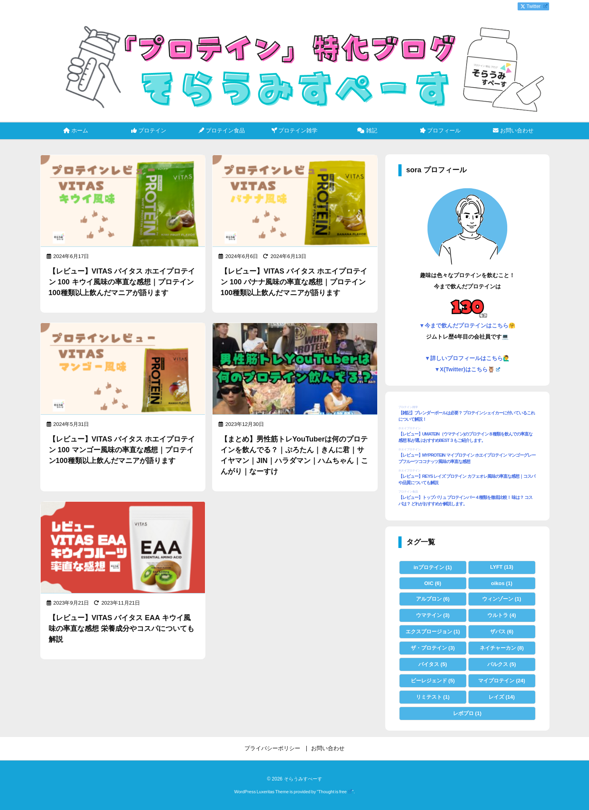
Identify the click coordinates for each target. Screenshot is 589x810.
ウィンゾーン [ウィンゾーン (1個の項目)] (501, 599)
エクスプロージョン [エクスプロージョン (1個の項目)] (433, 632)
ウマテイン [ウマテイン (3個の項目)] (433, 615)
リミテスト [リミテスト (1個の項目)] (433, 697)
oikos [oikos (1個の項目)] (501, 583)
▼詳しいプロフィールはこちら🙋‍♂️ (467, 358)
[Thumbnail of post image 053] (295, 201)
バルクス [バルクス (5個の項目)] (501, 664)
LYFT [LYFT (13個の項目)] (501, 567)
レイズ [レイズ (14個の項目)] (502, 697)
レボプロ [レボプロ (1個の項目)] (467, 713)
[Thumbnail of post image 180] (123, 369)
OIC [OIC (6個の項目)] (432, 583)
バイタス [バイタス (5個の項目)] (432, 664)
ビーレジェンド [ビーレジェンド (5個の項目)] (433, 681)
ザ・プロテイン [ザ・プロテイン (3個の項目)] (433, 648)
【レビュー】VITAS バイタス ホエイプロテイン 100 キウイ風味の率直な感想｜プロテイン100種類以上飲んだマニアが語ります (122, 282)
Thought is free (335, 791)
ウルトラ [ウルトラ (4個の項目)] (501, 615)
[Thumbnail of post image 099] (295, 369)
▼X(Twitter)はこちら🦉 (467, 369)
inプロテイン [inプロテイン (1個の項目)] (433, 567)
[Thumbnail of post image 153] (123, 201)
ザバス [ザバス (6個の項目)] (502, 632)
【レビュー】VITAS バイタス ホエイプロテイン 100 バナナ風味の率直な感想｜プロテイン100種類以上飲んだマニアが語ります (294, 282)
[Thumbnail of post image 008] (123, 548)
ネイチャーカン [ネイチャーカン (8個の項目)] (502, 648)
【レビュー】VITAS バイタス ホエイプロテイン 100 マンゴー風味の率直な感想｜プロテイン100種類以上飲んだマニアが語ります (122, 450)
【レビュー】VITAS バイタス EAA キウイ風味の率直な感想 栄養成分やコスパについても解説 (121, 628)
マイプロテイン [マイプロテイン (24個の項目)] (501, 681)
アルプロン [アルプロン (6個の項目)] (433, 599)
